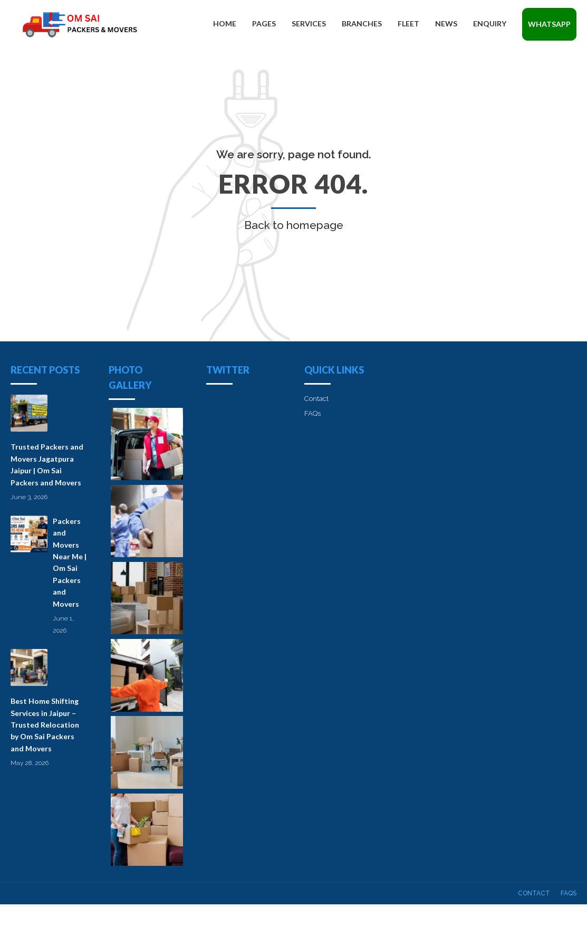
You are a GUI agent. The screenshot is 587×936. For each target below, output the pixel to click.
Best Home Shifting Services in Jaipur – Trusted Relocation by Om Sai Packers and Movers (45, 724)
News (446, 23)
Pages (264, 23)
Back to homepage (293, 225)
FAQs (312, 413)
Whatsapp (549, 24)
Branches (362, 23)
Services (309, 23)
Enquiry (489, 23)
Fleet (408, 23)
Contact (316, 399)
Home (224, 23)
